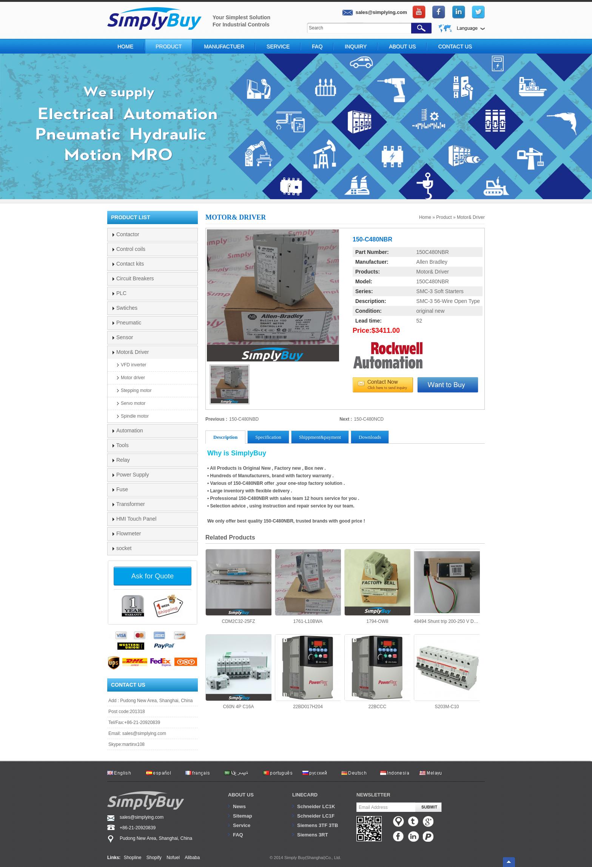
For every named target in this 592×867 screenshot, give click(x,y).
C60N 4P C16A (238, 671)
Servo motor (133, 403)
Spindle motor (135, 416)
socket (123, 548)
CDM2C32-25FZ (238, 586)
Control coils (130, 249)
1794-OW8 (377, 586)
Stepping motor (136, 390)
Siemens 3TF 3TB (317, 825)
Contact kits (130, 264)
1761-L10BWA (308, 586)
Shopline (133, 857)
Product (169, 46)
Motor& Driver (471, 217)
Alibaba (192, 857)
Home (125, 46)
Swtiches (126, 308)
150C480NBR (432, 252)
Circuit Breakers (135, 278)
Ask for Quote (152, 576)
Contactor (127, 234)
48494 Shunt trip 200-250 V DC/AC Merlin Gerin (447, 586)
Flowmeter (128, 533)
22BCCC (377, 671)
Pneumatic (128, 323)
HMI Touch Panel (136, 519)
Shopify (154, 857)
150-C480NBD (244, 419)
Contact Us (455, 46)
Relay (123, 460)
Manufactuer (224, 46)
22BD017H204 (308, 671)
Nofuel (173, 857)
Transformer (130, 504)
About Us (402, 46)
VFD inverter (133, 364)
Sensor (124, 337)
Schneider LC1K (316, 806)
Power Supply (132, 475)
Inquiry (356, 46)
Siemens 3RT (312, 835)
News (239, 806)
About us (241, 795)
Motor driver (133, 377)
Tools (122, 445)
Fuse (122, 489)
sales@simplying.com (144, 733)
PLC (121, 293)
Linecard (305, 795)
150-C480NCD (369, 419)
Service (278, 46)
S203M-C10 (447, 671)
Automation (129, 430)
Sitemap (242, 816)
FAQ (317, 46)
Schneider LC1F (316, 816)
